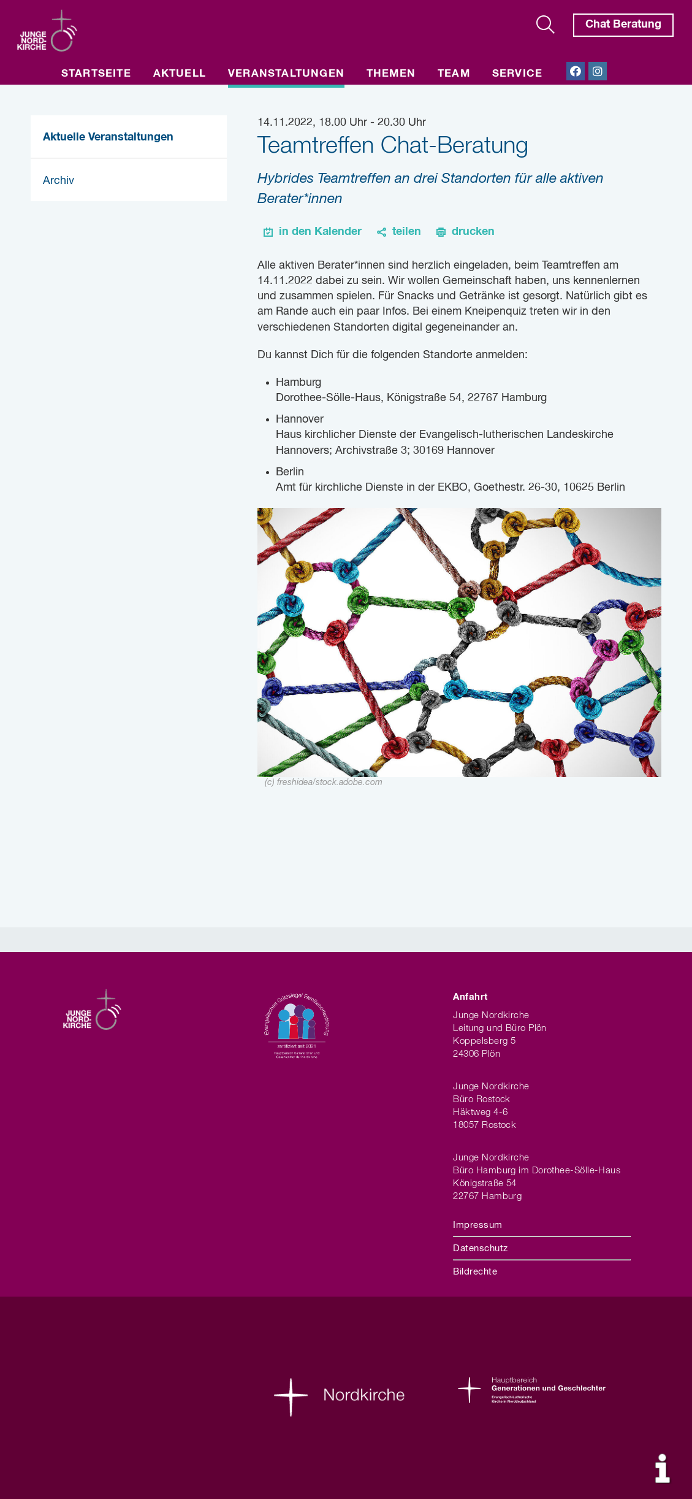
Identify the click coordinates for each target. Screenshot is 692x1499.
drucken (473, 231)
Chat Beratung (623, 24)
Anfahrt (470, 997)
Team (454, 74)
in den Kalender (320, 231)
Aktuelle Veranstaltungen (108, 137)
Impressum (477, 1225)
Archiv (58, 180)
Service (517, 74)
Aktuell (179, 74)
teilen (406, 231)
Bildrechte (475, 1271)
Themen (391, 74)
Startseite (96, 74)
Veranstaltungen (286, 74)
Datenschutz (480, 1248)
